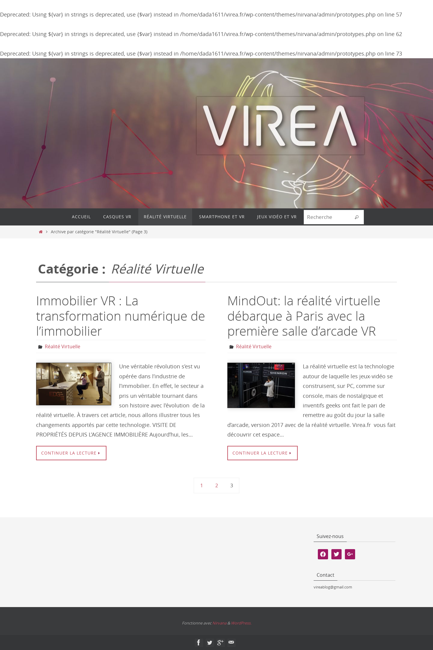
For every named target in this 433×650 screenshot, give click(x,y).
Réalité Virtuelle (62, 346)
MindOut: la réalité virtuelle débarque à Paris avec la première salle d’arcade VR (303, 315)
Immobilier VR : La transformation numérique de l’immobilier (120, 315)
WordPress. (241, 623)
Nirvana (219, 623)
